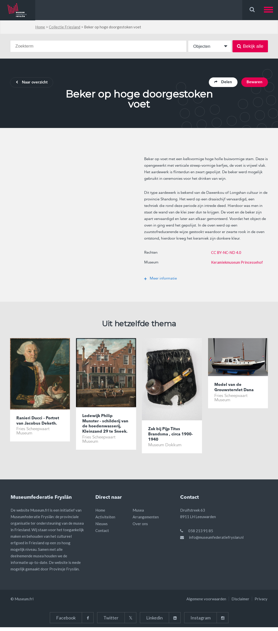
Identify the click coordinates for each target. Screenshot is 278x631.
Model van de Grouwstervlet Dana (235, 388)
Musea (138, 514)
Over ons (140, 527)
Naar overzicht (33, 83)
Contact (102, 534)
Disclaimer (240, 602)
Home (40, 27)
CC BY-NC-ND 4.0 (226, 253)
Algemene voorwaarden (206, 602)
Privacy (261, 602)
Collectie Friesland (64, 27)
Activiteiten (105, 520)
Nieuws (101, 527)
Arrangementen (146, 520)
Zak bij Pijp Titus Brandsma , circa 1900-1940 (165, 435)
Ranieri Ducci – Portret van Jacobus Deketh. (39, 422)
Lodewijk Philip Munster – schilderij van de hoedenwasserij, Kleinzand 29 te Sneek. (105, 428)
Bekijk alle (250, 46)
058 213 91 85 (200, 534)
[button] (271, 10)
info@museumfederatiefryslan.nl (216, 541)
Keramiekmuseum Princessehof (237, 262)
